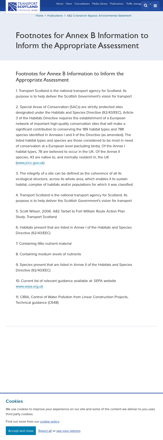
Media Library (100, 3)
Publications (117, 3)
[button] (145, 5)
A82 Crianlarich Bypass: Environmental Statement (99, 15)
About (59, 3)
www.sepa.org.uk (29, 286)
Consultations (82, 3)
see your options (68, 431)
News (69, 3)
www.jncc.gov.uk (30, 163)
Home (39, 15)
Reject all (45, 431)
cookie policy (49, 421)
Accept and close (20, 431)
